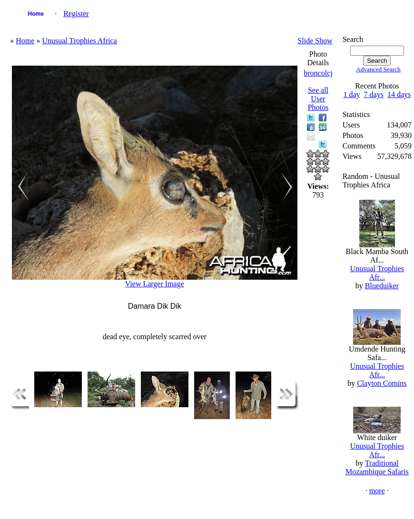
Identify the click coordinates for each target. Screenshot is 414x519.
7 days (374, 94)
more (377, 491)
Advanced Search (378, 69)
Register (76, 14)
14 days (399, 94)
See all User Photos (318, 98)
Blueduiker (382, 286)
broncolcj (318, 73)
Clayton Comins (381, 383)
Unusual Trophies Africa (79, 41)
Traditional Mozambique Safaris (377, 467)
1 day (351, 94)
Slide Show (314, 41)
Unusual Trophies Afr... (377, 272)
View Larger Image (154, 284)
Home (36, 13)
